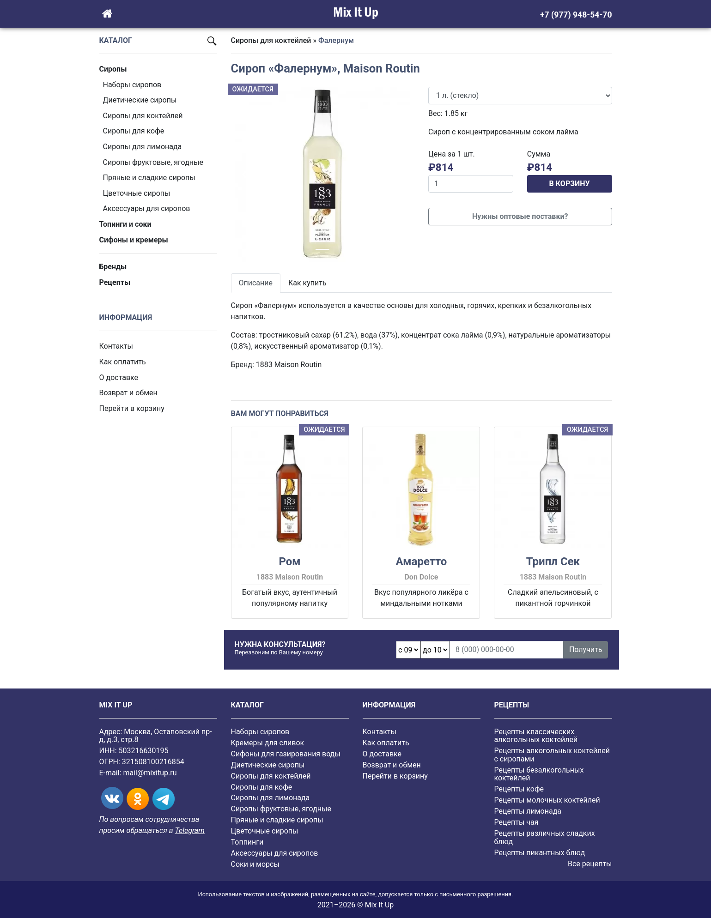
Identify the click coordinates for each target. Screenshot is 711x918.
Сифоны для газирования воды (285, 753)
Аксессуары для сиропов (146, 208)
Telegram (189, 830)
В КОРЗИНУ (569, 183)
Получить (585, 649)
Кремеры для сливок (267, 742)
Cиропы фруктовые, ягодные (153, 162)
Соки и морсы (255, 864)
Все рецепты (590, 863)
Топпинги (247, 842)
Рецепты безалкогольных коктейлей (539, 774)
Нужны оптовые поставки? (520, 216)
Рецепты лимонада (528, 811)
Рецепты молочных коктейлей (547, 800)
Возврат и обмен (128, 392)
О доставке (119, 377)
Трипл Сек (553, 561)
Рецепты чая (516, 822)
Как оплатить (122, 361)
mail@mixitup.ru (149, 772)
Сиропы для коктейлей (143, 115)
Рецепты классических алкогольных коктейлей (536, 735)
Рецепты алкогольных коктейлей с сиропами (552, 754)
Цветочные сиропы (136, 193)
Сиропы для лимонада (142, 146)
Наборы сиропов (132, 84)
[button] (245, 174)
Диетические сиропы (140, 100)
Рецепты (115, 282)
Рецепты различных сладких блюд (544, 837)
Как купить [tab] (307, 282)
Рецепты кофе (519, 789)
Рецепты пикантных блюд (539, 852)
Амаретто (421, 561)
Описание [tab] (256, 282)
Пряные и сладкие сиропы (149, 177)
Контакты (116, 346)
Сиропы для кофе (133, 131)
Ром (289, 561)
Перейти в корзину (131, 408)
